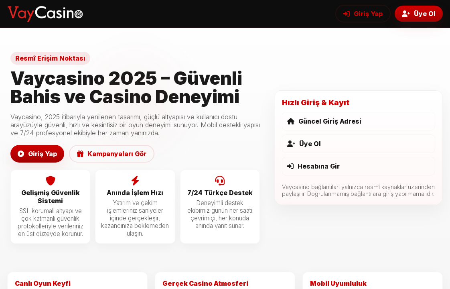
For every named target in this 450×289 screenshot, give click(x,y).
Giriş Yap (363, 14)
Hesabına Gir (313, 166)
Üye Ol (419, 14)
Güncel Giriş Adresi (324, 121)
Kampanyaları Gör (111, 154)
